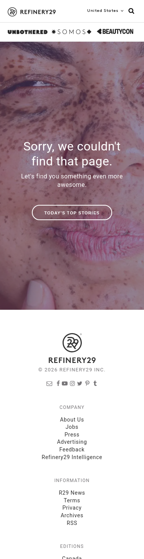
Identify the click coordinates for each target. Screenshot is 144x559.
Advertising (72, 442)
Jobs (72, 427)
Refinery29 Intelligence (72, 457)
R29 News (72, 493)
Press (72, 435)
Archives (72, 515)
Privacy (71, 508)
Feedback (72, 449)
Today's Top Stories (72, 213)
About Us (72, 420)
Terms (72, 500)
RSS (72, 523)
